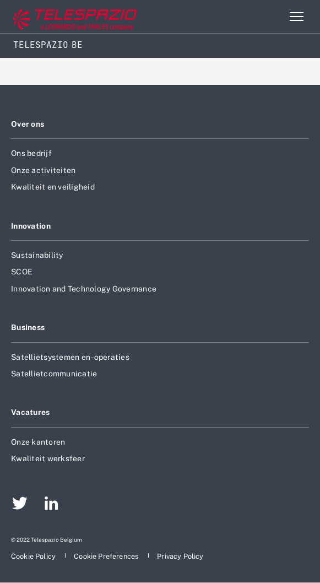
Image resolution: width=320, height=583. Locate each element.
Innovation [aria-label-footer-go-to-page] (31, 226)
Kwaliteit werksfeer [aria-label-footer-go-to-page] (48, 458)
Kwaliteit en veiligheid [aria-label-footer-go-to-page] (53, 186)
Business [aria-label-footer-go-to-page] (28, 327)
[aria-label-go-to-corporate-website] (54, 16)
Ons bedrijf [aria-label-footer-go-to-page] (31, 153)
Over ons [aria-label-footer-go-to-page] (27, 124)
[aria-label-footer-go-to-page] (20, 504)
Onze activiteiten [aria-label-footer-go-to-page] (43, 170)
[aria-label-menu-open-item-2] (296, 16)
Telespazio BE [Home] (48, 45)
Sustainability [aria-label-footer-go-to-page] (37, 255)
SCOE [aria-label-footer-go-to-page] (21, 271)
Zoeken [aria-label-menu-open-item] (272, 16)
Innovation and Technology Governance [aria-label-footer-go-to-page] (83, 288)
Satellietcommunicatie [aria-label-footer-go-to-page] (54, 373)
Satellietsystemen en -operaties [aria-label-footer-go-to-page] (70, 357)
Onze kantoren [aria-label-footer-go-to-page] (38, 442)
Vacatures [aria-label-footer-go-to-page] (30, 412)
